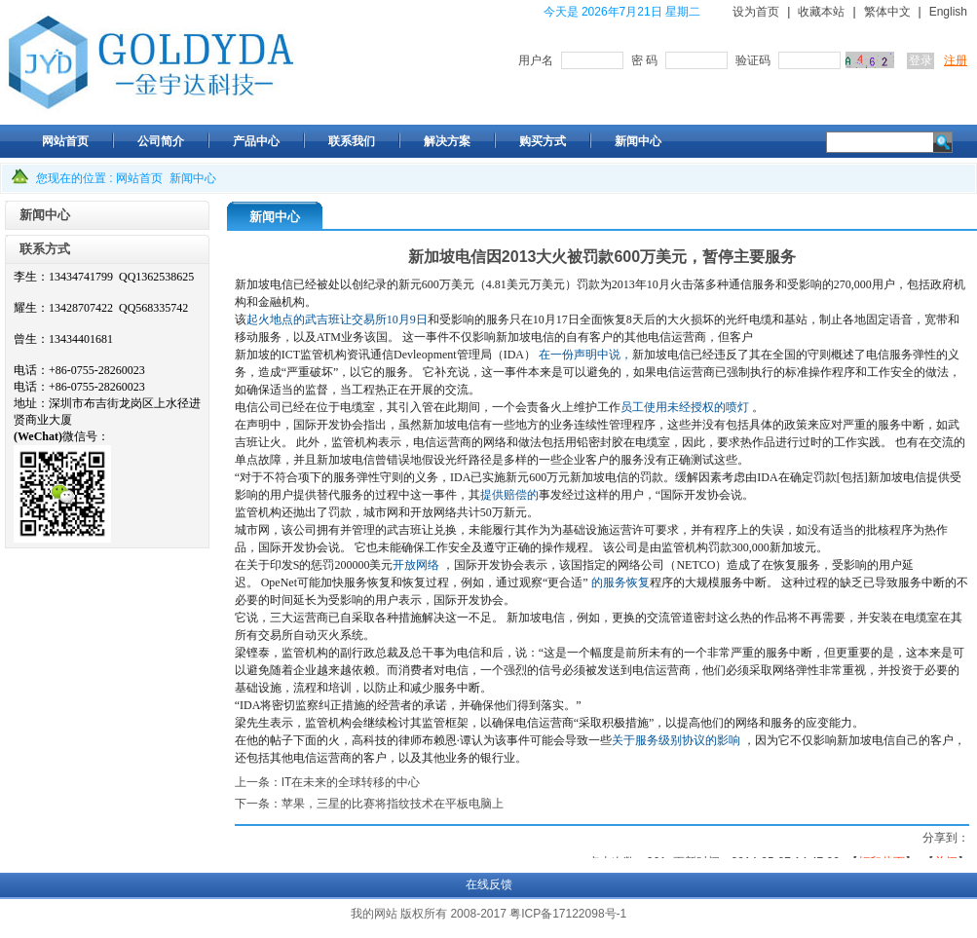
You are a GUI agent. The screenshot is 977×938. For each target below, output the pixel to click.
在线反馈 (489, 884)
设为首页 (756, 12)
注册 (955, 60)
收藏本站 (821, 12)
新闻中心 (192, 178)
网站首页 (139, 178)
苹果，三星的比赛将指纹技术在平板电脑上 (393, 803)
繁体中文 (887, 12)
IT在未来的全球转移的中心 (351, 782)
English (948, 12)
